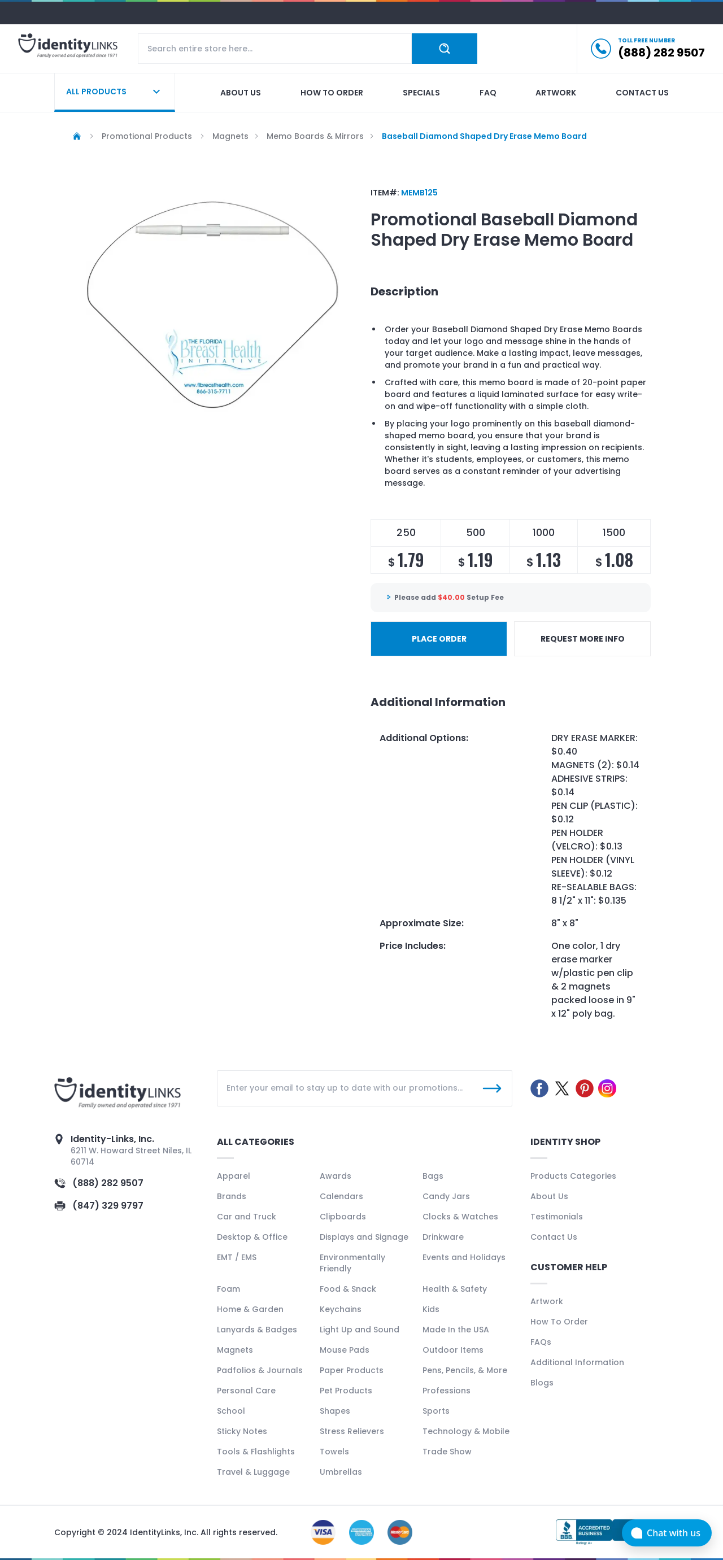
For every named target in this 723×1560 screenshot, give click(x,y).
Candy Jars (446, 1196)
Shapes (335, 1411)
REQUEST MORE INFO (583, 638)
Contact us (642, 92)
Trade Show (447, 1451)
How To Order (559, 1321)
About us (240, 92)
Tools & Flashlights (256, 1451)
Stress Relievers (352, 1431)
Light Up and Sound (359, 1329)
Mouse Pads (344, 1350)
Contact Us (553, 1237)
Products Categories (573, 1176)
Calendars (341, 1196)
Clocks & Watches (460, 1216)
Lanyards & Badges (257, 1329)
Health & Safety (455, 1289)
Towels (334, 1451)
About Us (549, 1196)
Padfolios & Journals (260, 1370)
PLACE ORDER (439, 638)
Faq (488, 92)
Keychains (341, 1309)
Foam (228, 1289)
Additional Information (577, 1362)
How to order (331, 92)
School (231, 1411)
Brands (231, 1196)
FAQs (540, 1342)
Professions (447, 1390)
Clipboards (343, 1216)
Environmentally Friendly (352, 1263)
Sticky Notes (242, 1431)
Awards (335, 1176)
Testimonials (556, 1216)
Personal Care (246, 1390)
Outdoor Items (453, 1350)
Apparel (233, 1176)
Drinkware (443, 1237)
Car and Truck (246, 1216)
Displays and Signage (364, 1237)
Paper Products (352, 1370)
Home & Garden (250, 1309)
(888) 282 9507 (107, 1182)
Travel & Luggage (253, 1472)
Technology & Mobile (466, 1431)
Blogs (542, 1382)
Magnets (235, 1350)
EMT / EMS (236, 1257)
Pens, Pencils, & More (465, 1370)
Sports (436, 1411)
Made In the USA (456, 1329)
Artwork (555, 92)
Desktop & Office (252, 1237)
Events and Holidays (464, 1257)
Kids (431, 1309)
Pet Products (346, 1390)
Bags (433, 1176)
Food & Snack (348, 1289)
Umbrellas (341, 1472)
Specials (421, 92)
